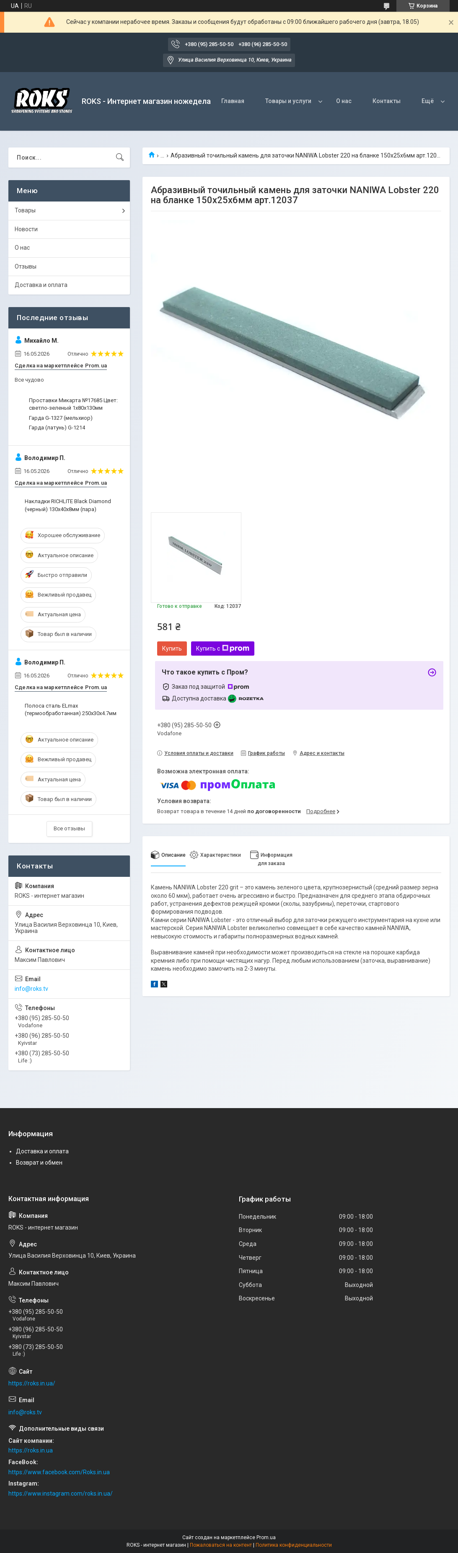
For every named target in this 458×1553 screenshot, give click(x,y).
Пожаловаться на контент (221, 1545)
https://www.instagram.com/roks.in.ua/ (60, 1493)
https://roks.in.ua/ (31, 1383)
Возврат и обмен (39, 1162)
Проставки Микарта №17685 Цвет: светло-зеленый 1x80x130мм (73, 404)
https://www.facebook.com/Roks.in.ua (59, 1472)
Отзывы (25, 266)
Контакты (387, 101)
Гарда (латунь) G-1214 (57, 427)
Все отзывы (69, 828)
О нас (344, 101)
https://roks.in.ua (30, 1450)
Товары (25, 210)
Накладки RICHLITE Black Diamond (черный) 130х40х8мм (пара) (68, 505)
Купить (172, 648)
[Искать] (120, 157)
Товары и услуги (288, 101)
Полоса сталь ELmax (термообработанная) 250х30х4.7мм (70, 709)
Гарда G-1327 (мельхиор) (61, 418)
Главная (232, 101)
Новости (26, 229)
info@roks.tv (31, 988)
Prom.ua (266, 1537)
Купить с (222, 648)
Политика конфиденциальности (294, 1545)
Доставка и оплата (41, 285)
